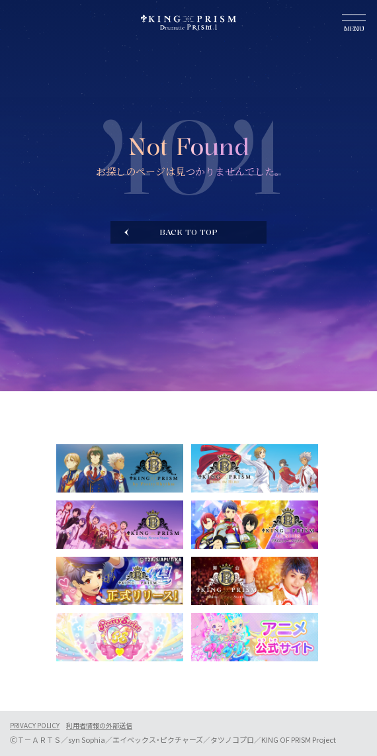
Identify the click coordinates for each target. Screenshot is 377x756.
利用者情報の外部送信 (99, 726)
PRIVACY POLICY (35, 726)
